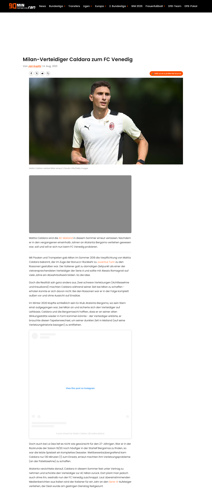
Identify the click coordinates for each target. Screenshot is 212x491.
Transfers (74, 6)
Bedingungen (112, 474)
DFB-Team (174, 6)
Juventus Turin (106, 262)
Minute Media (37, 480)
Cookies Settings (143, 480)
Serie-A (113, 370)
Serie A (64, 439)
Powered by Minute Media (98, 488)
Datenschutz (175, 474)
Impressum (64, 474)
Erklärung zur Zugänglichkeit (75, 480)
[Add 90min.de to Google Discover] (166, 73)
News (42, 6)
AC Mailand (66, 238)
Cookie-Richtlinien (144, 474)
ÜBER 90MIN (36, 474)
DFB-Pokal (191, 6)
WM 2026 (136, 6)
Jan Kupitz (34, 66)
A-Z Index (110, 480)
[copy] (48, 73)
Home (32, 453)
